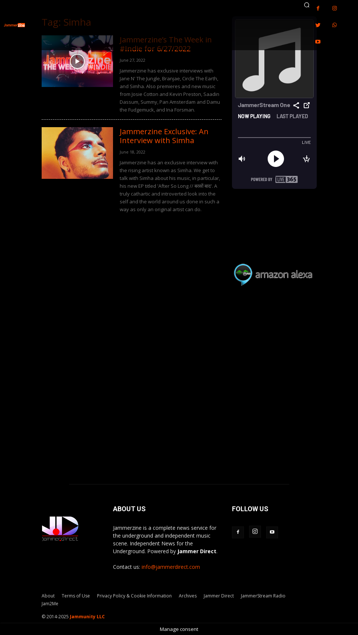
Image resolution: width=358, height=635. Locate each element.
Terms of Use (76, 596)
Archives (188, 596)
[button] (307, 5)
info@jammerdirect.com (171, 566)
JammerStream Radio (263, 596)
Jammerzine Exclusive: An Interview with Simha (164, 135)
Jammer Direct (219, 596)
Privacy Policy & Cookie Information (134, 596)
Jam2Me (50, 603)
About (48, 596)
